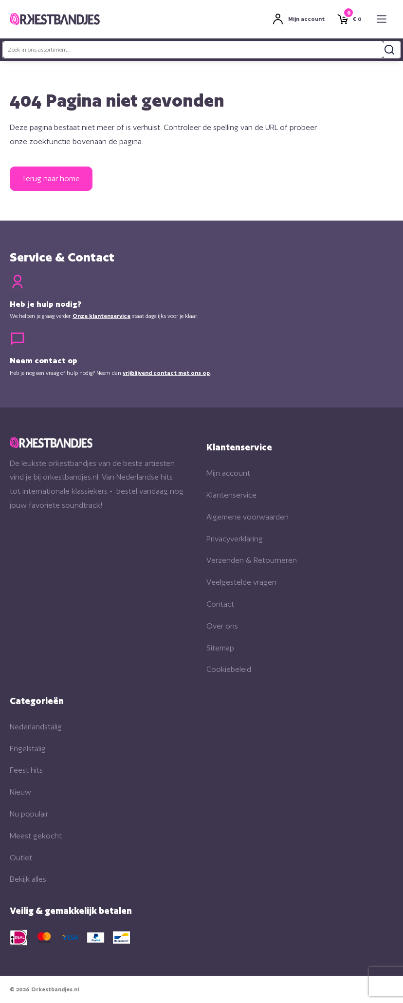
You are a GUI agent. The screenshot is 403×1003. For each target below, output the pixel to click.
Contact (220, 604)
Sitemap (220, 647)
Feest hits (26, 770)
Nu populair (29, 813)
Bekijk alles (28, 879)
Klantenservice (231, 495)
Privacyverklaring (234, 538)
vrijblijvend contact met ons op (166, 373)
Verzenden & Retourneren (251, 560)
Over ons (222, 626)
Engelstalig (28, 748)
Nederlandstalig (36, 726)
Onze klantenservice (101, 316)
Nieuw (20, 792)
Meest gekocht (36, 835)
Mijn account (228, 473)
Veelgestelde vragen (241, 582)
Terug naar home (51, 178)
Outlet (21, 857)
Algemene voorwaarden (247, 516)
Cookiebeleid (228, 669)
